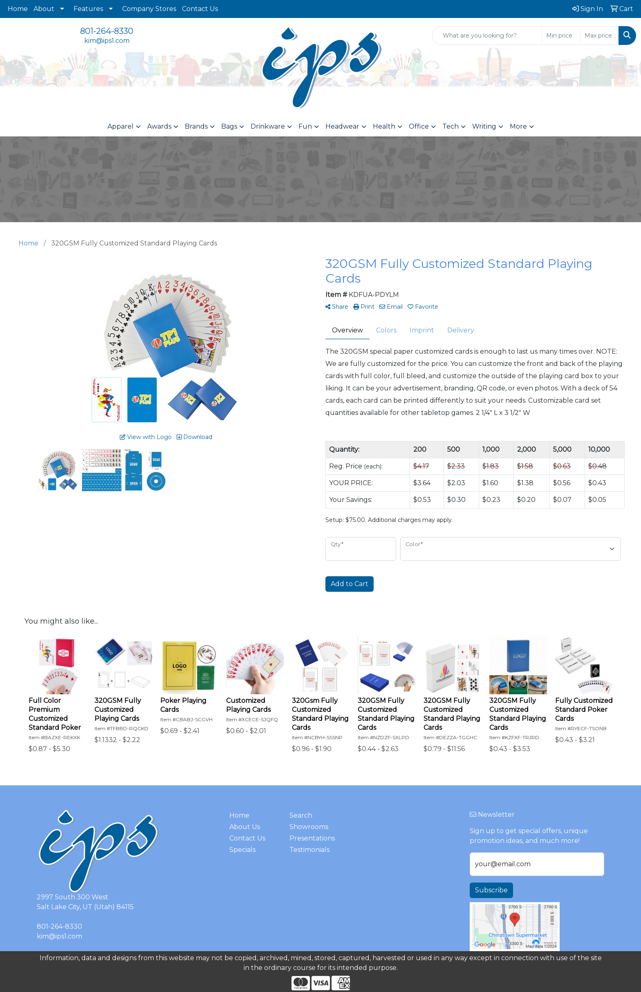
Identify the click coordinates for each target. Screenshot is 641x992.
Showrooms (308, 827)
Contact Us (200, 9)
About (44, 9)
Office (419, 126)
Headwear (342, 126)
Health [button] (384, 126)
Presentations (312, 838)
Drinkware (268, 126)
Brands (196, 126)
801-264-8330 (106, 31)
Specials (242, 850)
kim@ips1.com (107, 41)
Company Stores (149, 9)
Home (18, 9)
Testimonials (309, 850)
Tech (450, 126)
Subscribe (491, 890)
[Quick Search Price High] (599, 35)
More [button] (518, 126)
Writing (484, 126)
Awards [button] (159, 126)
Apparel (121, 126)
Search (300, 815)
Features (88, 9)
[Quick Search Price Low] (561, 35)
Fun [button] (305, 126)
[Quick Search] (487, 35)
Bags (229, 126)
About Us (244, 827)
